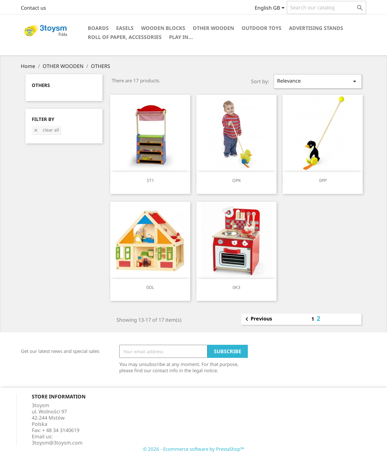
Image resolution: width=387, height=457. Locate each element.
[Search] (326, 7)
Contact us (33, 7)
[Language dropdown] (271, 8)
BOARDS (98, 28)
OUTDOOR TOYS (261, 28)
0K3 (236, 287)
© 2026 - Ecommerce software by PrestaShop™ (193, 449)
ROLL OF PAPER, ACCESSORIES (125, 37)
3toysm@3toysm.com (57, 442)
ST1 (150, 180)
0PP (323, 180)
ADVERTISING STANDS (316, 28)
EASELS (125, 28)
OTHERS (41, 85)
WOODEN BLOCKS (163, 28)
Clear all (46, 130)
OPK (236, 180)
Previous (257, 319)
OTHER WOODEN (213, 28)
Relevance (317, 81)
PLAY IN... (181, 37)
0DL (150, 287)
